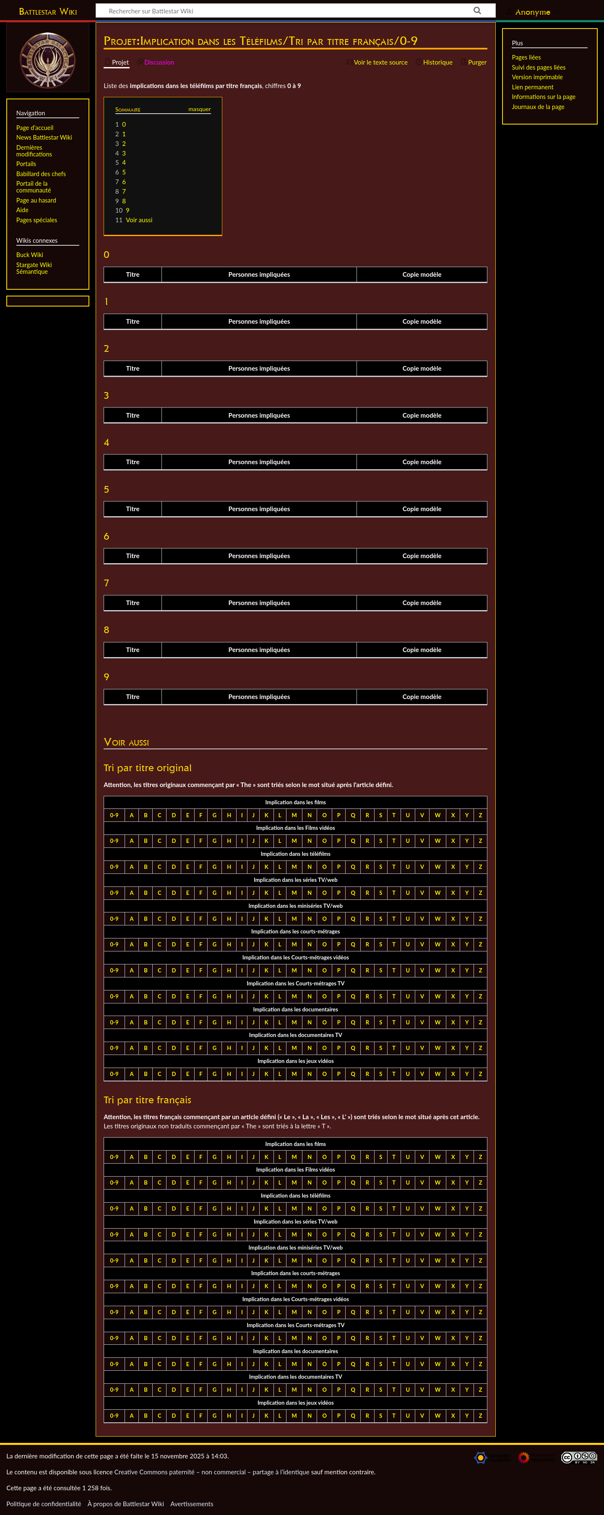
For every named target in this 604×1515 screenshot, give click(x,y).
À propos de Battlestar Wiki (126, 1503)
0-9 (114, 815)
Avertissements (191, 1503)
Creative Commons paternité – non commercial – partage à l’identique (212, 1472)
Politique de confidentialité (43, 1503)
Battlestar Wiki (48, 11)
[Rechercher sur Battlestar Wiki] (295, 10)
